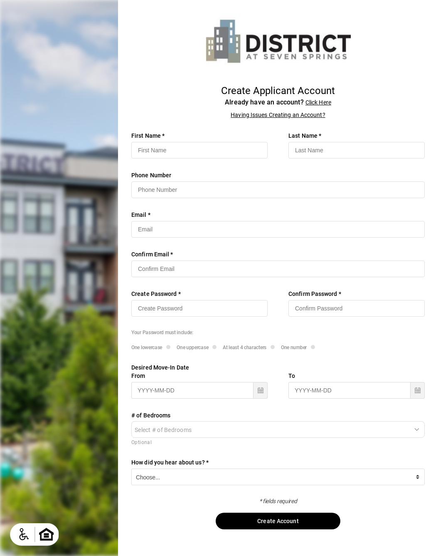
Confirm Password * (314, 293)
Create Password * (156, 293)
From (138, 375)
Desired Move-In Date (160, 367)
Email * (140, 214)
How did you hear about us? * (170, 462)
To (291, 375)
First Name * (148, 135)
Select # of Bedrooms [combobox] (163, 430)
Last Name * (304, 135)
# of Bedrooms (150, 415)
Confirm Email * (152, 254)
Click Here (318, 102)
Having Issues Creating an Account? (278, 115)
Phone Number (151, 175)
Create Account (278, 521)
